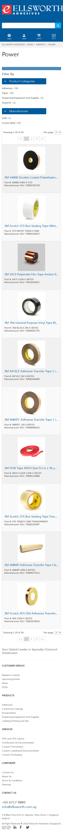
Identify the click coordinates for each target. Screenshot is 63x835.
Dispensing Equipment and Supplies (20, 717)
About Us (7, 776)
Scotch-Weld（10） (12, 123)
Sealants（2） (9, 102)
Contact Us (8, 772)
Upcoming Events (11, 679)
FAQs (5, 687)
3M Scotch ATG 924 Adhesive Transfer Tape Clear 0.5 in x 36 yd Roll (31, 613)
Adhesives (7, 705)
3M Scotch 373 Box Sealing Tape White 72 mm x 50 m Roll (31, 226)
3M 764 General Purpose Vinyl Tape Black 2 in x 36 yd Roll (31, 323)
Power (51, 44)
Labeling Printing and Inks (15, 721)
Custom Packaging (12, 754)
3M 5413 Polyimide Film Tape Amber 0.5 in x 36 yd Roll (31, 274)
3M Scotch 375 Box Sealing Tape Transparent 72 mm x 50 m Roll (31, 516)
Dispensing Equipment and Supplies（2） (23, 98)
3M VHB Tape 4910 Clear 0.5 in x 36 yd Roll (31, 468)
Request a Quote (11, 675)
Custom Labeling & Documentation (20, 750)
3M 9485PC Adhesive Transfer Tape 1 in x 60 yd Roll (31, 419)
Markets (40, 44)
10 (56, 132)
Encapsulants (9, 713)
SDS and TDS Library (13, 738)
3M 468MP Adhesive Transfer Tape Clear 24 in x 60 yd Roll (31, 565)
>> (42, 138)
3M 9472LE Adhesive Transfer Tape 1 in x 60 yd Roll (31, 371)
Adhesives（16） (11, 88)
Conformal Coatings (12, 709)
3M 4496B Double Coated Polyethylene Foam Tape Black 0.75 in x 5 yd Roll (31, 177)
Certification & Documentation (18, 742)
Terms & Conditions (12, 780)
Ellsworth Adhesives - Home (17, 44)
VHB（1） (7, 118)
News (5, 683)
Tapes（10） (8, 93)
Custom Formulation (12, 746)
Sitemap (6, 784)
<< (20, 138)
